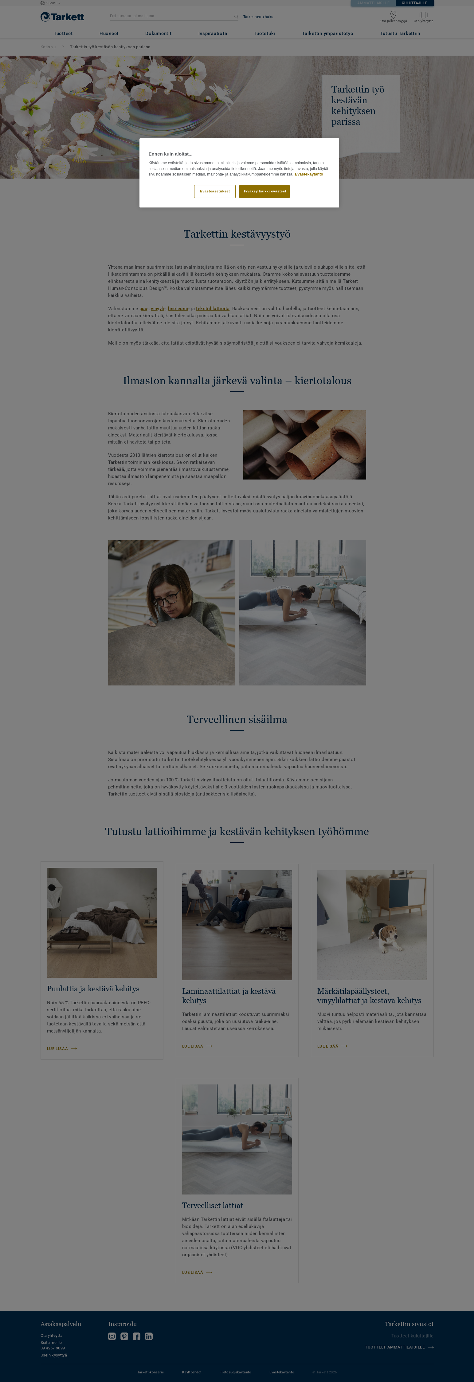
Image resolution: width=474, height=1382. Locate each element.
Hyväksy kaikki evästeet (265, 191)
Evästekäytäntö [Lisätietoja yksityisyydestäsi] (309, 174)
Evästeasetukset (215, 191)
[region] (239, 173)
